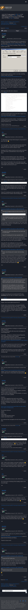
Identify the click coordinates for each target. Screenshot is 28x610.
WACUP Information (14, 128)
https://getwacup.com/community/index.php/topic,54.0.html (13, 370)
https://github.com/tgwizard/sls (7, 407)
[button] (25, 2)
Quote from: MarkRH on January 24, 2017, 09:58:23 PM (12, 555)
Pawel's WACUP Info (22, 128)
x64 (19, 14)
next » (26, 26)
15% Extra (17, 356)
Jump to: (25, 589)
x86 (16, 14)
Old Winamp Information (5, 128)
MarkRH (4, 34)
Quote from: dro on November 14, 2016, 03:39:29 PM (11, 277)
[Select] (5, 92)
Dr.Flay (4, 321)
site (13, 603)
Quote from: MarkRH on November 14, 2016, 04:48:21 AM (12, 228)
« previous (23, 26)
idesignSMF (3, 602)
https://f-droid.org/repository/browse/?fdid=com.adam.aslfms (13, 406)
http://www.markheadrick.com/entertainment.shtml (11, 76)
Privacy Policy (7, 603)
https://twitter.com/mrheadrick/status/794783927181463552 (13, 116)
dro (3, 132)
